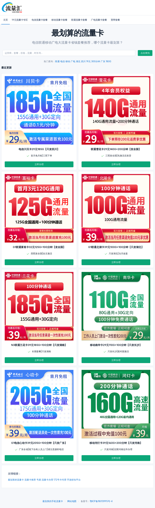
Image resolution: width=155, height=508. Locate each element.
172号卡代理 (60, 479)
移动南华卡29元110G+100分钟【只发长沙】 (116, 345)
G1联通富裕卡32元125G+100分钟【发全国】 (39, 247)
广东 (103, 61)
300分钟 (95, 61)
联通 (57, 61)
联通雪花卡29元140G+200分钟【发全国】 (116, 149)
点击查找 (145, 53)
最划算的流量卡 (16, 479)
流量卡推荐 (30, 479)
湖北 (78, 61)
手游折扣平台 (74, 479)
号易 (38, 479)
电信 (62, 61)
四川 (83, 61)
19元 (88, 61)
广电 (73, 61)
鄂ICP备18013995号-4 (101, 501)
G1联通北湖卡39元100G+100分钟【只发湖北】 (116, 247)
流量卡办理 (47, 479)
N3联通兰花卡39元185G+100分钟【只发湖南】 (39, 345)
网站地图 (71, 501)
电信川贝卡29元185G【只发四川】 (39, 149)
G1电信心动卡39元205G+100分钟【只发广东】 (39, 442)
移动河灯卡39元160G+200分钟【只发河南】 (115, 442)
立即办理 (39, 164)
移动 (68, 61)
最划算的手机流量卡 (52, 501)
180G (108, 61)
